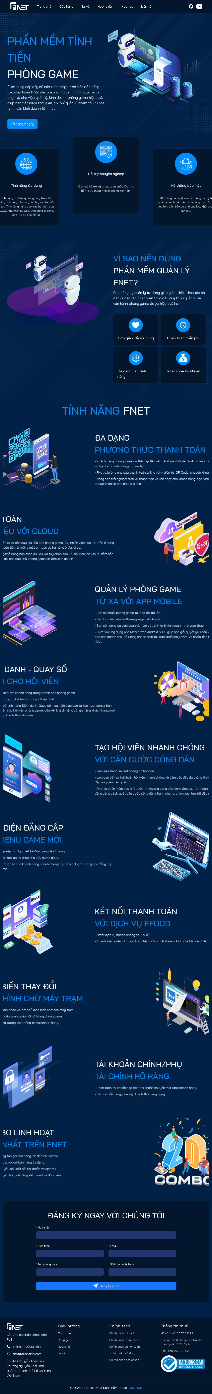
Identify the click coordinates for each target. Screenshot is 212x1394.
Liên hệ (146, 6)
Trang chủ (44, 6)
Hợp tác (127, 6)
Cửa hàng (66, 6)
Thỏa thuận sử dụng (122, 1353)
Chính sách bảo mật (122, 1333)
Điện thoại (44, 1246)
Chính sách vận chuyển (124, 1346)
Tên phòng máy (47, 1264)
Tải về (85, 6)
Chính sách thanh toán (124, 1340)
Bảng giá (63, 1340)
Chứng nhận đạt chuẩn (124, 1360)
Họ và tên (44, 1227)
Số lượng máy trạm (122, 1264)
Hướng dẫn (65, 1346)
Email (113, 1246)
